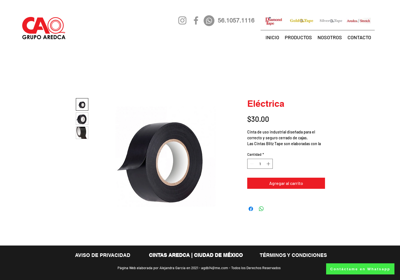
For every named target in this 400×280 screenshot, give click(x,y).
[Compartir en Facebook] (251, 208)
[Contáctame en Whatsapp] (360, 268)
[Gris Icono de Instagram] (182, 20)
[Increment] (269, 164)
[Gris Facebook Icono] (196, 20)
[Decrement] (251, 164)
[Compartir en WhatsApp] (261, 208)
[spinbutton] (260, 164)
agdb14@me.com (214, 268)
